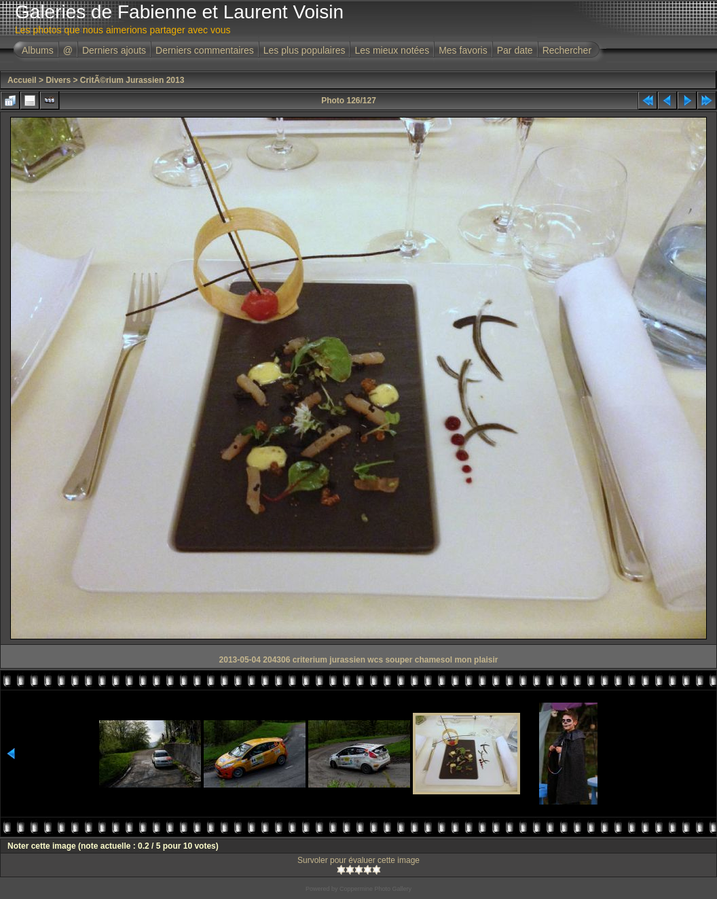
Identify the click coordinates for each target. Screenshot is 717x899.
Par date (515, 50)
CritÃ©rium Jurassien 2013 (132, 80)
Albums (38, 50)
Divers (58, 80)
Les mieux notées (391, 50)
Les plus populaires (304, 50)
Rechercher (567, 50)
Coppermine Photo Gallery (375, 888)
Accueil (22, 80)
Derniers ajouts (114, 50)
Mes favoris (463, 50)
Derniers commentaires (204, 50)
